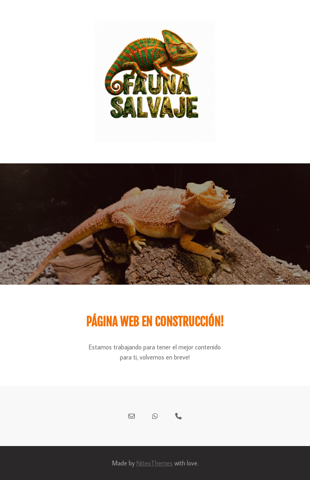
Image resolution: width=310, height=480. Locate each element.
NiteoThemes (154, 463)
